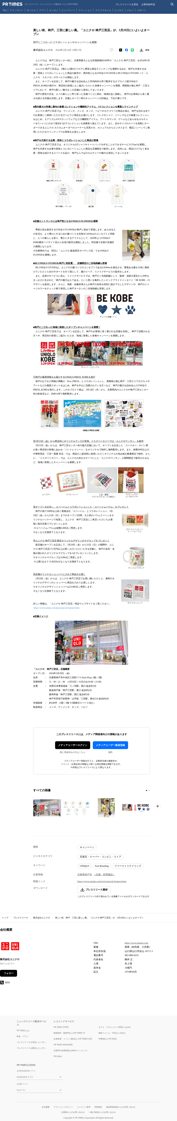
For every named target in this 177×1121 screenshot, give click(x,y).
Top (5, 10)
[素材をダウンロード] (141, 50)
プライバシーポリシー (63, 1107)
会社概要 (46, 1107)
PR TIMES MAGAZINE (63, 1044)
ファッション (85, 10)
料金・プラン (22, 1036)
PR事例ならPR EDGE (107, 1038)
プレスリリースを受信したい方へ (31, 1042)
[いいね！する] (111, 50)
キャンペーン (87, 847)
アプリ (42, 10)
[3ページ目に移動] (149, 790)
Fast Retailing (102, 866)
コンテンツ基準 (84, 1107)
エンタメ (53, 10)
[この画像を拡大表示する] (47, 807)
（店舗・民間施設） (104, 874)
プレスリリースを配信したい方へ (31, 1048)
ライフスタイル (103, 10)
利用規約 (98, 1107)
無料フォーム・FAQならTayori (111, 1033)
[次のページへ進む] (157, 806)
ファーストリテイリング (127, 866)
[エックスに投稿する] (120, 50)
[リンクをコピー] (147, 50)
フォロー (8, 973)
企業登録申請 (148, 4)
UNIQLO (84, 866)
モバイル (31, 10)
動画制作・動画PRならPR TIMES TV (69, 1033)
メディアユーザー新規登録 (110, 745)
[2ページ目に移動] (147, 790)
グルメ (130, 10)
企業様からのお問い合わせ (73, 1112)
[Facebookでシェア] (126, 50)
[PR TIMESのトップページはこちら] (40, 4)
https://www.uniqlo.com (136, 943)
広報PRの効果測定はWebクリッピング (70, 1050)
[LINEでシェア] (132, 50)
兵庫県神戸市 (84, 874)
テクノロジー (16, 10)
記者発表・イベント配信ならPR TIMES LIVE (73, 1038)
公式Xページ (22, 1084)
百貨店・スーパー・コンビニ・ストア (100, 856)
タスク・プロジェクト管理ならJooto (114, 1027)
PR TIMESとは (23, 1030)
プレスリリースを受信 (126, 4)
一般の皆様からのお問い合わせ (102, 1112)
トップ (5, 917)
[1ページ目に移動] (146, 790)
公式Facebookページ (26, 1070)
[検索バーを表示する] (172, 4)
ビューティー (68, 10)
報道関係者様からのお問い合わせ (120, 1107)
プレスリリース (20, 917)
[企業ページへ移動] (10, 947)
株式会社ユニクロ (41, 917)
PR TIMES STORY (61, 1027)
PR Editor (58, 1056)
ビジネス (119, 10)
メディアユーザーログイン (72, 745)
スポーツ (141, 10)
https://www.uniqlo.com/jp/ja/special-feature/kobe (56, 608)
